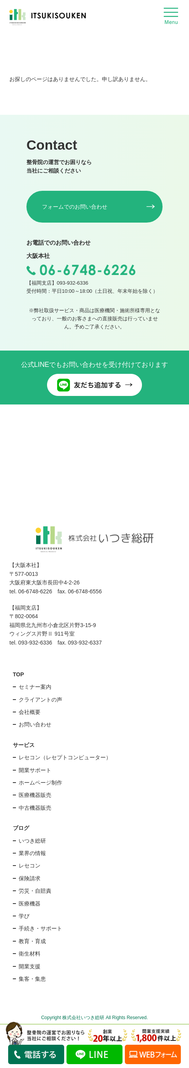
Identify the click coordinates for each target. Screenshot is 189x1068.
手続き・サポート (40, 928)
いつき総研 (32, 841)
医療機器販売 (35, 795)
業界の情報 (32, 853)
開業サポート (35, 770)
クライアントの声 (40, 699)
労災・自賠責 (35, 891)
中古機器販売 (35, 808)
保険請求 (29, 878)
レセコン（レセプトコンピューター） (65, 757)
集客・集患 (32, 979)
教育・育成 (32, 941)
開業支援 (29, 966)
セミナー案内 (35, 687)
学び (24, 916)
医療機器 (29, 903)
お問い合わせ (35, 724)
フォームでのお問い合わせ (74, 207)
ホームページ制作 (40, 782)
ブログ (21, 828)
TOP (18, 674)
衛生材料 (29, 953)
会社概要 (29, 712)
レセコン (29, 865)
